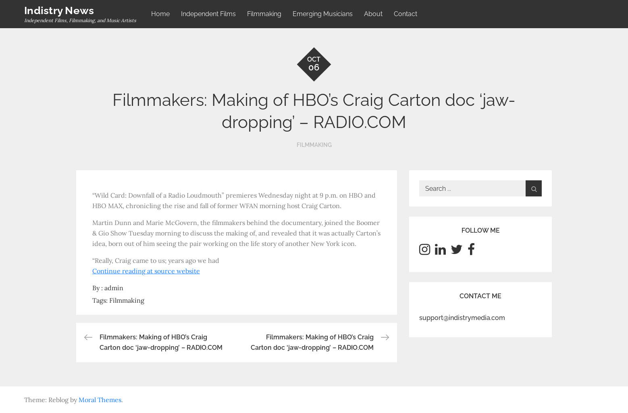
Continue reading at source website (146, 271)
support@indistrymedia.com (462, 318)
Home (160, 14)
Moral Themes (100, 400)
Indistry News (59, 10)
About (373, 14)
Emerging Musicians (323, 14)
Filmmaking (264, 14)
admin (113, 288)
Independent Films (208, 14)
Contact (405, 14)
